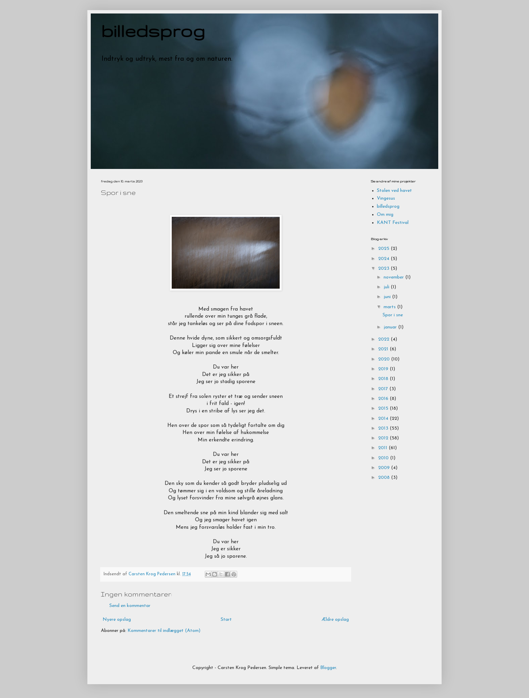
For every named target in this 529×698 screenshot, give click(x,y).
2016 (384, 398)
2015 (384, 408)
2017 (383, 388)
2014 (384, 418)
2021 (384, 349)
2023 (384, 268)
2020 (384, 359)
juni (388, 296)
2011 (383, 447)
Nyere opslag (117, 619)
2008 (384, 477)
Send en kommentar (129, 605)
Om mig (385, 214)
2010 (384, 458)
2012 (384, 438)
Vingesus (386, 198)
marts (390, 307)
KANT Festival (393, 222)
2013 (384, 428)
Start (226, 619)
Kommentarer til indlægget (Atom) (164, 630)
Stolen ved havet (394, 190)
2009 (384, 467)
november (394, 277)
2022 (384, 339)
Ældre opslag (335, 619)
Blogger (328, 667)
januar (391, 327)
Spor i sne (393, 315)
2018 (384, 378)
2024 (384, 258)
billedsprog (153, 30)
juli (387, 287)
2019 (384, 369)
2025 (384, 248)
